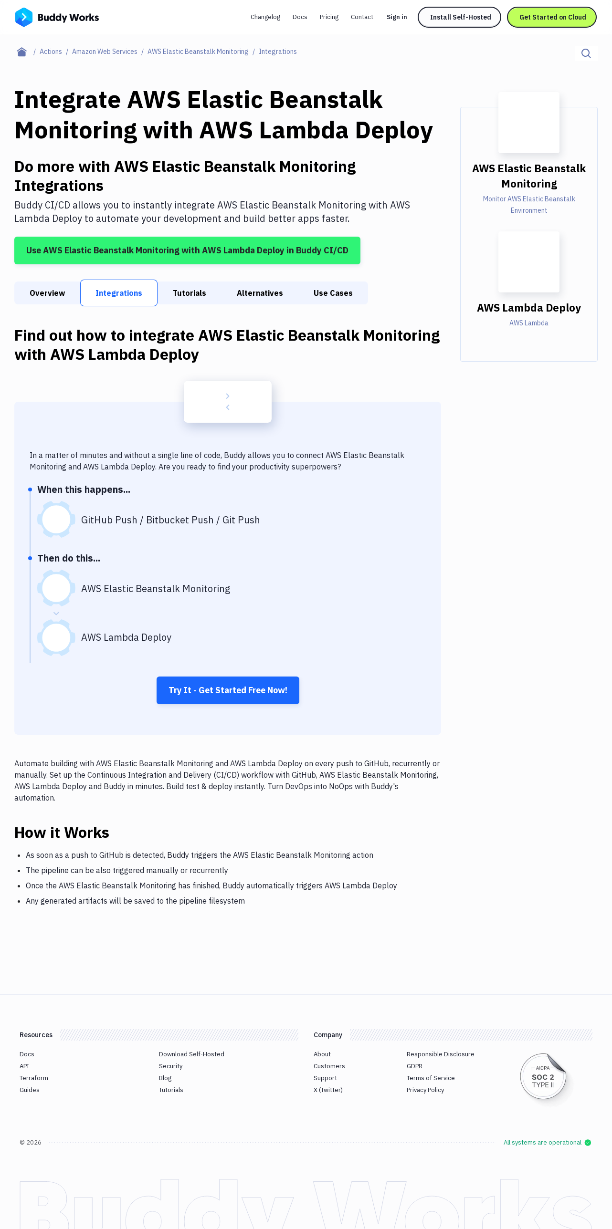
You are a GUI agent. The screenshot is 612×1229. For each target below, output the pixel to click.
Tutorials (189, 293)
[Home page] (27, 51)
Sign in (397, 17)
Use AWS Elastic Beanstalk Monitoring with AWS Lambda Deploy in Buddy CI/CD (187, 250)
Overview (47, 293)
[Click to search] (586, 53)
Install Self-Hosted (460, 17)
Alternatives (260, 293)
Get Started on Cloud (552, 17)
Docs (300, 17)
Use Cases (333, 293)
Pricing (329, 17)
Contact (362, 17)
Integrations (118, 293)
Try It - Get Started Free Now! (228, 690)
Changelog (265, 17)
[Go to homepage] (57, 16)
